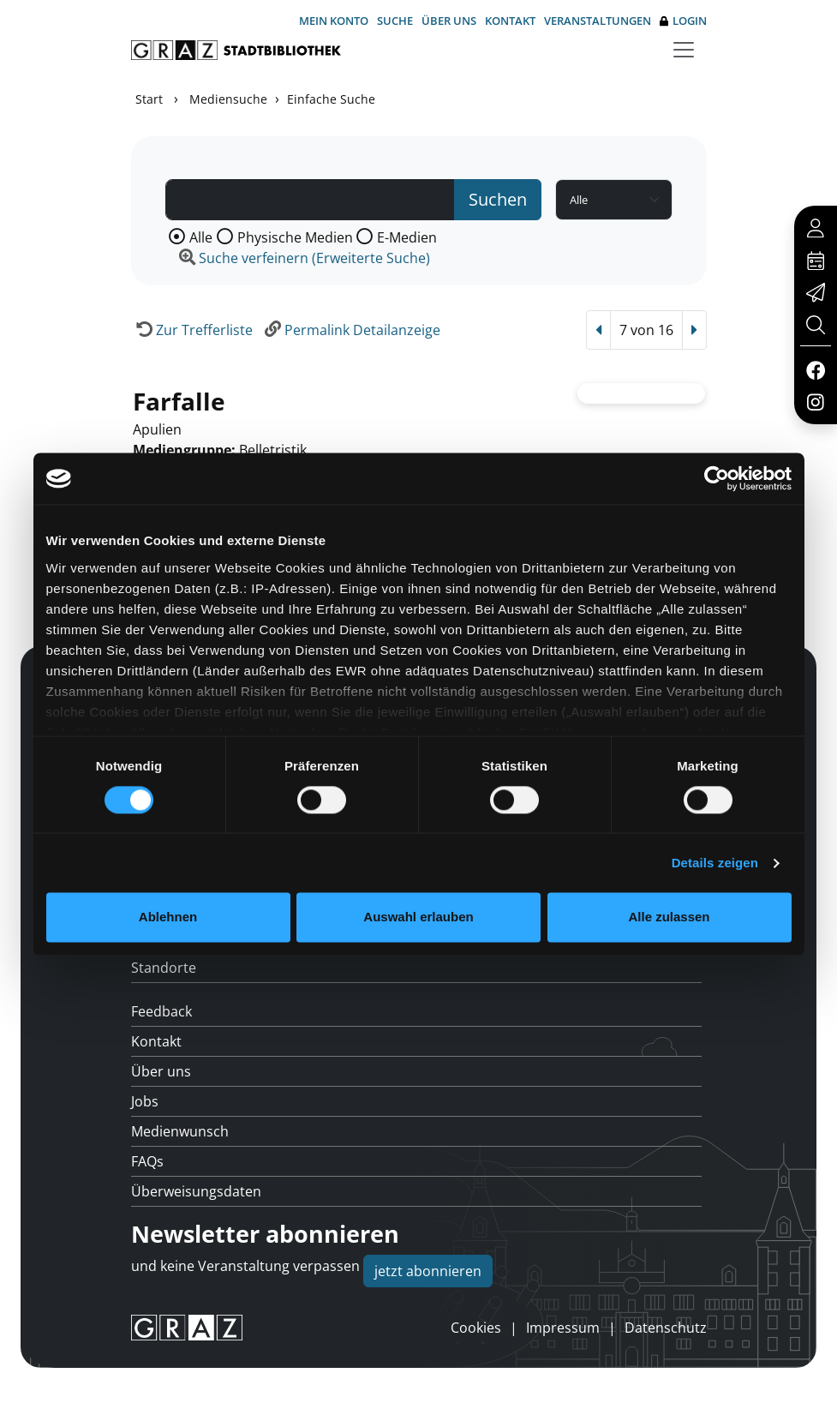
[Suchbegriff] (310, 199)
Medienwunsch (180, 1131)
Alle (200, 237)
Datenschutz (666, 1327)
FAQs (147, 1161)
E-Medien (407, 237)
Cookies (476, 1327)
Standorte (163, 967)
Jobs (144, 1101)
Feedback (161, 1011)
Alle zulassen (668, 917)
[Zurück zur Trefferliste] (192, 330)
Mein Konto (333, 20)
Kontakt (510, 20)
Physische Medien (295, 237)
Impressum (563, 1327)
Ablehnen (168, 917)
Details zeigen (715, 862)
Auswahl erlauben (418, 917)
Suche (395, 20)
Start (149, 99)
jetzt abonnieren (427, 1271)
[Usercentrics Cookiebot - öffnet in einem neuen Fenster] (717, 478)
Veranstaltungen (597, 20)
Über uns (448, 20)
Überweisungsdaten (196, 1191)
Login (683, 21)
